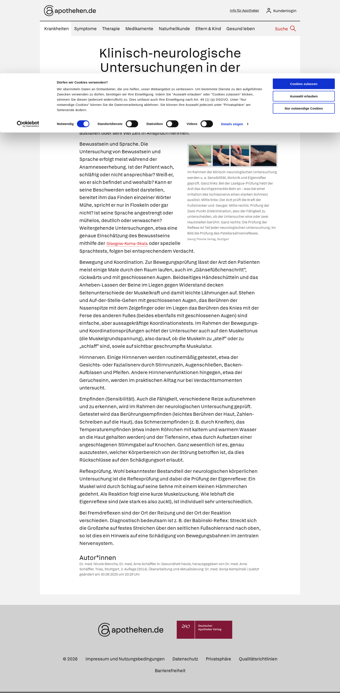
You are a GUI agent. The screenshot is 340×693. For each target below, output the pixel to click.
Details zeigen (232, 51)
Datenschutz (185, 660)
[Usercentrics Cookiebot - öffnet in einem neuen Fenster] (28, 51)
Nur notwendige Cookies (304, 35)
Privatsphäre (218, 660)
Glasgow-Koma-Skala (130, 244)
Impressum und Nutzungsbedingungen (125, 660)
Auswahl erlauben (304, 23)
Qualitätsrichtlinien (258, 660)
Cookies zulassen (303, 10)
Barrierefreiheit (170, 672)
